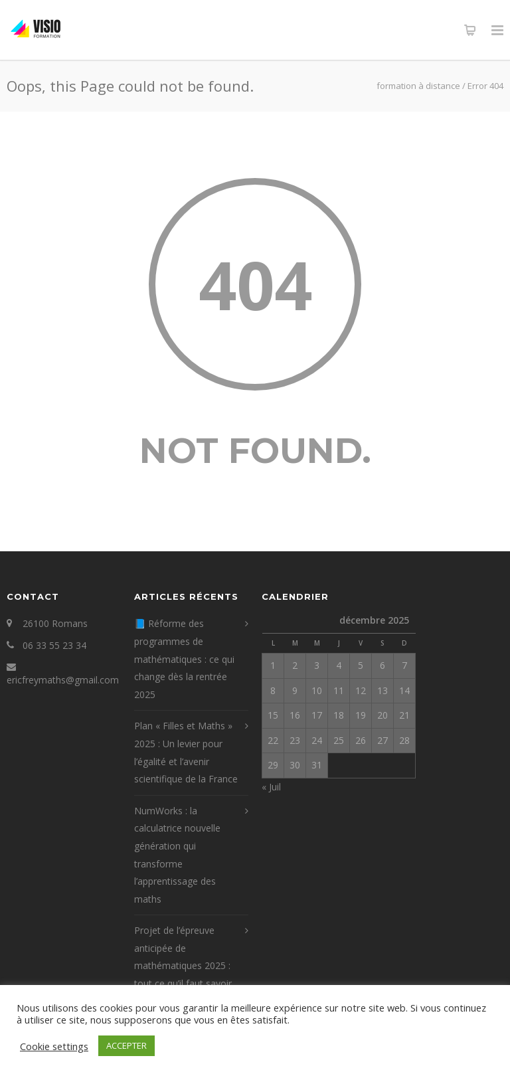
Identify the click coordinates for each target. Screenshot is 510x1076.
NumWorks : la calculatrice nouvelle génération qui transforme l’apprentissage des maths (177, 854)
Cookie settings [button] (54, 1046)
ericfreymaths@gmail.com (63, 679)
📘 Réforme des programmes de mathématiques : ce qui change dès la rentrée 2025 (184, 658)
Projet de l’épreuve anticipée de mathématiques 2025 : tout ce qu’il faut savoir (183, 957)
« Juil (271, 786)
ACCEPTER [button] (126, 1045)
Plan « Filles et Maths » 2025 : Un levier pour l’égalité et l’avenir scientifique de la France (186, 752)
